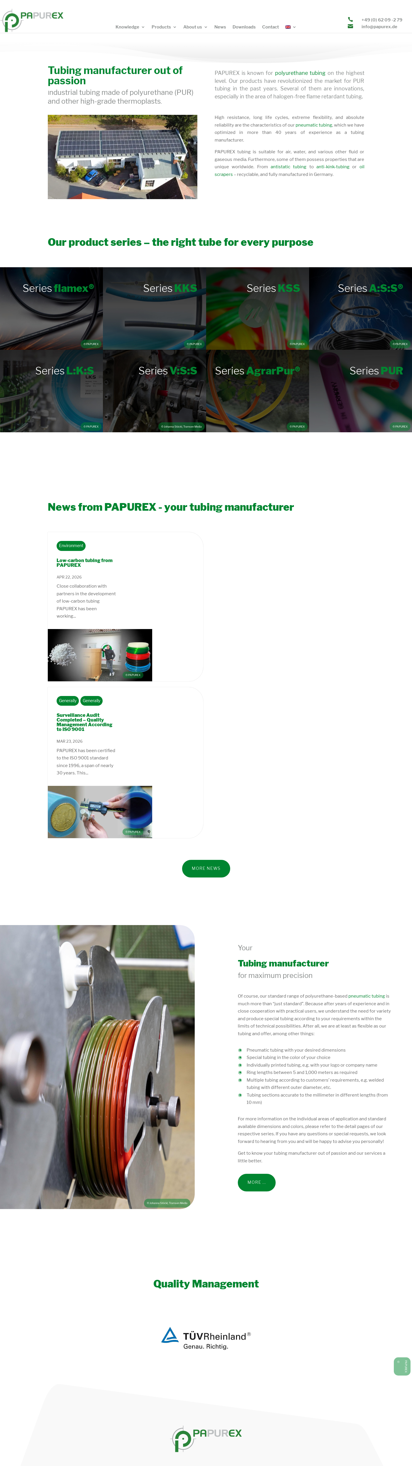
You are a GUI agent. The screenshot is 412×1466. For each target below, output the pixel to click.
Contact (270, 27)
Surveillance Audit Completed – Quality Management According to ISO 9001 (84, 670)
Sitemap (339, 1449)
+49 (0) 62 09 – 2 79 (317, 1417)
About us (192, 27)
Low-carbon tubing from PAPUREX (85, 563)
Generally (68, 648)
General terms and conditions (297, 1449)
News (220, 27)
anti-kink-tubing (332, 166)
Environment (71, 545)
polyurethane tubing (300, 73)
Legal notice (252, 1449)
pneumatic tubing (314, 125)
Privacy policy (221, 1449)
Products (161, 27)
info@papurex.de (379, 26)
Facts (359, 1449)
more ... (256, 1077)
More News (206, 763)
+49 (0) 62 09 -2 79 (382, 20)
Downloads (244, 27)
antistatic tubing (288, 166)
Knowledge (127, 27)
